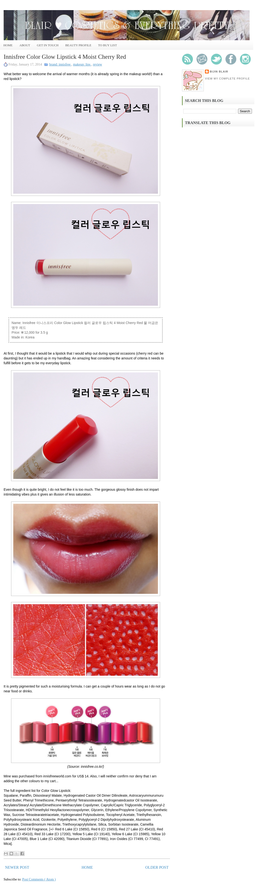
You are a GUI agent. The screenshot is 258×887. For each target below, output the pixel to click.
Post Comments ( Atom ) (39, 879)
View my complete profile (227, 78)
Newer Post (17, 867)
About (24, 45)
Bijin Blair (219, 71)
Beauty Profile (78, 45)
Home (8, 45)
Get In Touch (48, 45)
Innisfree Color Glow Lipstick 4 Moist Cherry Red (65, 57)
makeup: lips (82, 64)
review (97, 64)
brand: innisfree (60, 64)
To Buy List (107, 45)
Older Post (157, 867)
